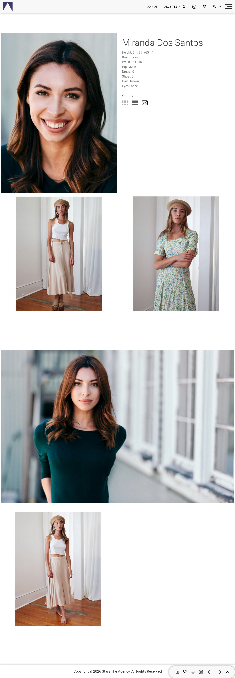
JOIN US (152, 6)
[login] (172, 7)
